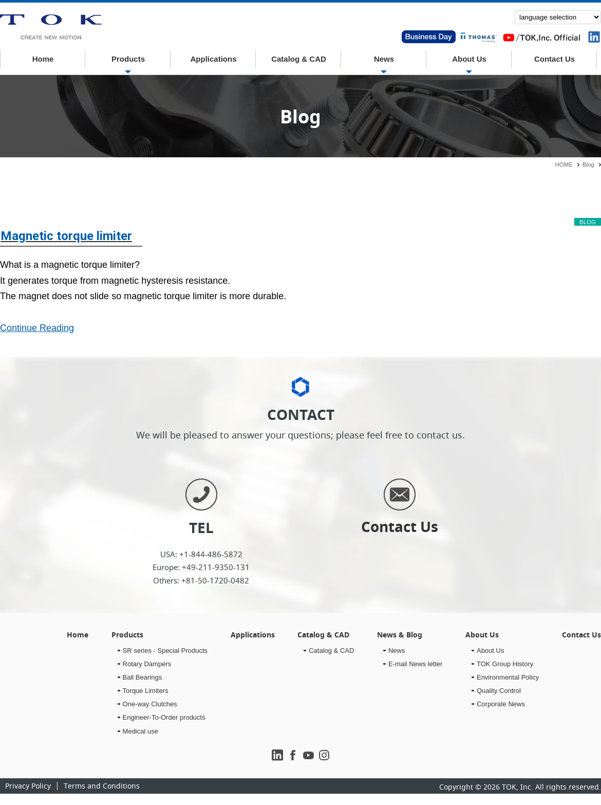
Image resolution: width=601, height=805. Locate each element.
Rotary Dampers (147, 664)
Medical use (140, 731)
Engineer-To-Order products (164, 717)
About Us (469, 58)
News (384, 58)
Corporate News (501, 704)
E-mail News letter (415, 664)
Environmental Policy (508, 677)
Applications (213, 58)
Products (128, 58)
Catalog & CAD (298, 58)
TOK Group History (505, 664)
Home (43, 58)
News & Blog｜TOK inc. (51, 27)
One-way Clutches (150, 704)
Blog (588, 164)
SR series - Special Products (165, 650)
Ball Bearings (142, 677)
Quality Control (499, 690)
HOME (564, 164)
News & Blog (399, 634)
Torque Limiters (145, 690)
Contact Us (554, 58)
